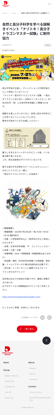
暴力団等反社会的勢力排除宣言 (39, 399)
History (32, 374)
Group (6, 370)
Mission (32, 368)
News (6, 362)
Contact (32, 386)
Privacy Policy (35, 392)
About (31, 362)
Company (33, 379)
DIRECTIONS (8, 50)
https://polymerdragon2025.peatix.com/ (21, 297)
